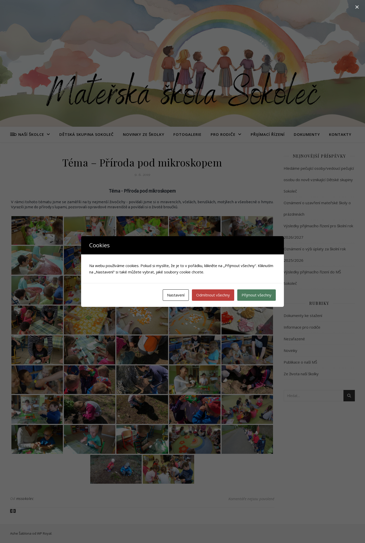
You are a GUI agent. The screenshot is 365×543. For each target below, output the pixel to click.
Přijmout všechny (256, 294)
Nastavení (176, 294)
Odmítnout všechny (213, 294)
